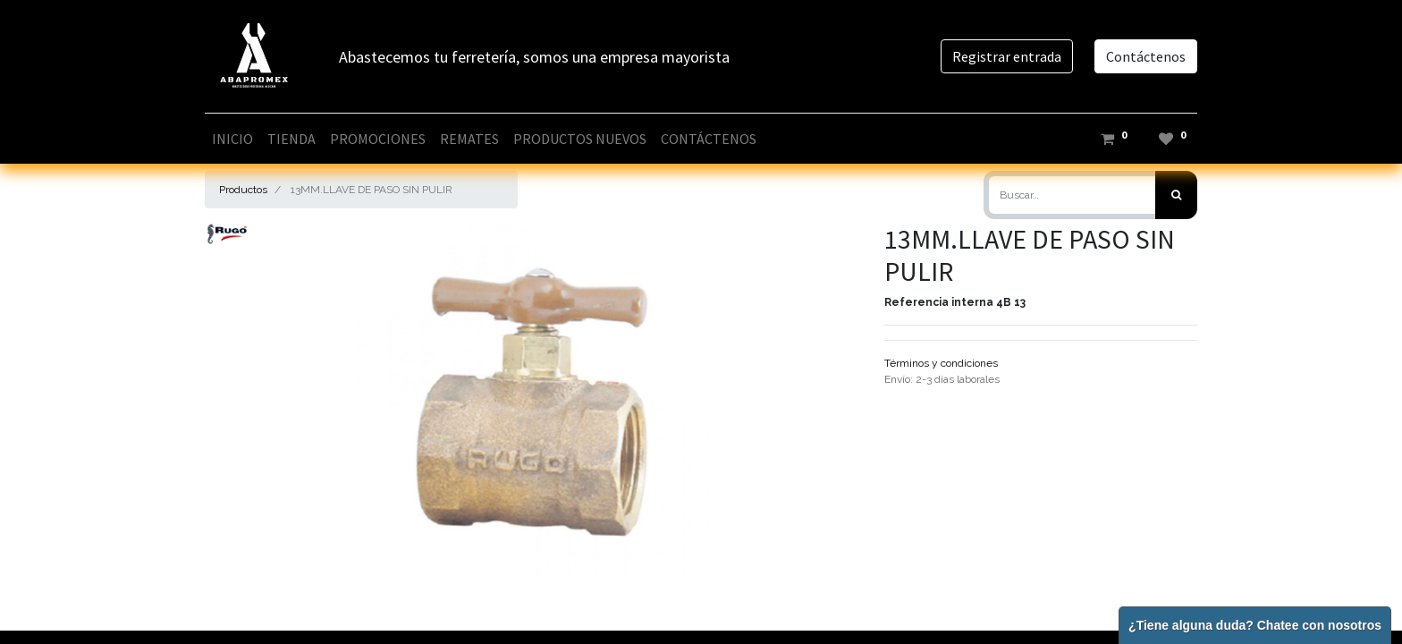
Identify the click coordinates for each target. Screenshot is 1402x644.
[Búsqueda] (1176, 195)
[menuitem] (232, 139)
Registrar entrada (1006, 56)
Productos (243, 189)
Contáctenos (1146, 56)
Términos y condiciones (941, 363)
